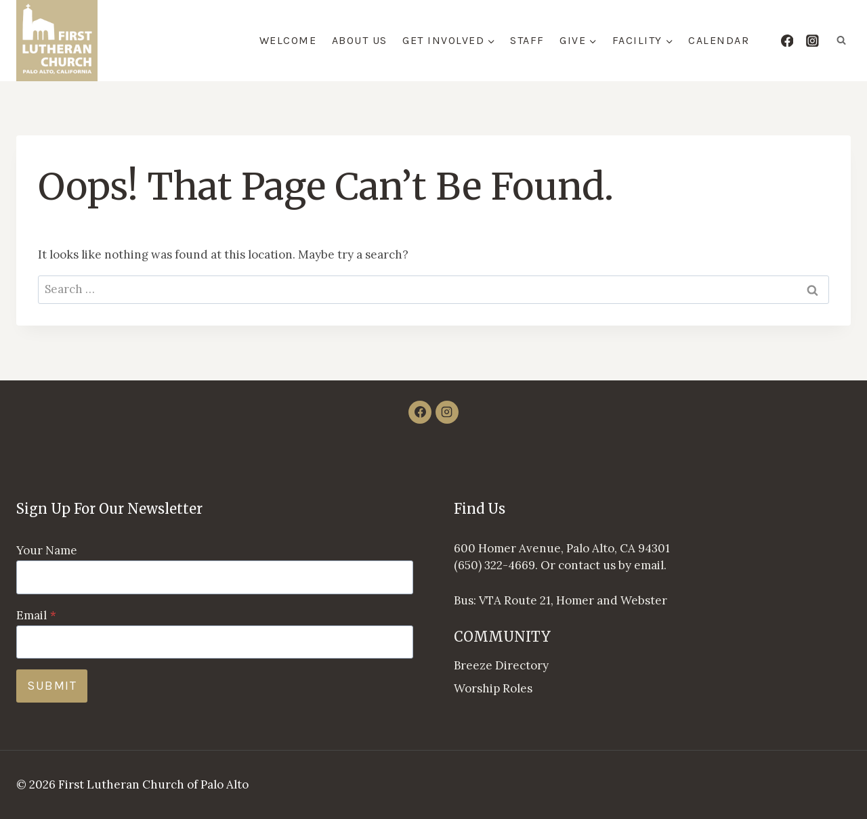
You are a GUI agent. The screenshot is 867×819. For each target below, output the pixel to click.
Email (36, 615)
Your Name (46, 550)
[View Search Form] (841, 40)
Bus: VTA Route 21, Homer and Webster (560, 600)
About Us (359, 40)
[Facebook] (786, 40)
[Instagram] (812, 40)
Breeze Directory (501, 665)
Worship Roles (493, 688)
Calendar (718, 40)
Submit (52, 685)
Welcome (288, 40)
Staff (527, 40)
